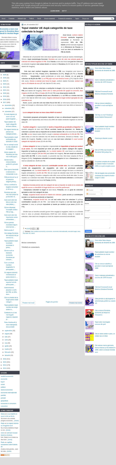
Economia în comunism (65, 18)
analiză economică (39, 231)
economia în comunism (8, 403)
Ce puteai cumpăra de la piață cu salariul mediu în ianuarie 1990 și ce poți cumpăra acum (105, 164)
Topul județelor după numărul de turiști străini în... (11, 307)
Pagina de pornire (52, 302)
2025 (5, 78)
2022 (5, 87)
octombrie (8, 111)
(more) (16, 421)
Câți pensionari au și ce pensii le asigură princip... (11, 179)
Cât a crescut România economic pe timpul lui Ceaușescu (102, 312)
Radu (2, 423)
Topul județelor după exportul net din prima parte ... (11, 282)
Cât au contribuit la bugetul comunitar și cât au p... (11, 187)
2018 (5, 99)
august (7, 334)
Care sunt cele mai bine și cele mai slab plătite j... (10, 202)
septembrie (8, 330)
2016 (5, 359)
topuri (33, 233)
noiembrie (8, 108)
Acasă (3, 18)
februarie (8, 352)
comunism (4, 406)
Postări (90, 190)
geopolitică (4, 401)
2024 (5, 81)
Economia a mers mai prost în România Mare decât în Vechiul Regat (9, 31)
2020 (5, 93)
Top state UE (27, 233)
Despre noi (85, 18)
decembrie (8, 105)
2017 (5, 102)
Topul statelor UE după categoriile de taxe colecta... (10, 124)
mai (6, 343)
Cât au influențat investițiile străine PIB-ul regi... (10, 210)
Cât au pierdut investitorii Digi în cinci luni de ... (10, 225)
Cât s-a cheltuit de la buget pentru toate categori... (11, 300)
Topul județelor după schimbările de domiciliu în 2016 (11, 139)
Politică (31, 18)
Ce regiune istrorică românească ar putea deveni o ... (11, 275)
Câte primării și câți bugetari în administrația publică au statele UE (105, 301)
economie (49, 231)
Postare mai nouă (28, 303)
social (3, 384)
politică (3, 387)
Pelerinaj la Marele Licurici (103, 138)
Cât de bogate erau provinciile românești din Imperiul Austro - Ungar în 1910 (105, 175)
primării (3, 398)
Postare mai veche (75, 303)
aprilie (7, 346)
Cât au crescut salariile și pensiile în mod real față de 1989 (104, 105)
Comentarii (91, 194)
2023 (5, 84)
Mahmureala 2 (9, 230)
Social (39, 18)
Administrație (22, 18)
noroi (2, 433)
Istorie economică (49, 18)
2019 (5, 96)
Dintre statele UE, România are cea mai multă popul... (11, 154)
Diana (3, 414)
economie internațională (60, 231)
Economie (11, 18)
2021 (5, 90)
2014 (5, 365)
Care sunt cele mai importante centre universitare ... (11, 217)
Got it (64, 11)
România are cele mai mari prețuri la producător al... (11, 194)
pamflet (3, 395)
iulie (6, 337)
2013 (5, 368)
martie (7, 349)
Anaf (32, 231)
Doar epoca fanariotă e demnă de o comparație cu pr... (11, 172)
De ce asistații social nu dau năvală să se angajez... (11, 147)
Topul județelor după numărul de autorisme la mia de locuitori (104, 129)
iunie (6, 340)
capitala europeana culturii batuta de (9, 444)
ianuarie (7, 355)
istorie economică (6, 390)
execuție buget (72, 231)
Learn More (55, 11)
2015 (5, 362)
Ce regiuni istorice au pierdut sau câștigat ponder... (11, 132)
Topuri (77, 18)
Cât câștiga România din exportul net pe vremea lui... (11, 235)
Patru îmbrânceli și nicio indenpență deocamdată (10, 324)
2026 (5, 75)
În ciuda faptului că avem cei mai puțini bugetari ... (10, 116)
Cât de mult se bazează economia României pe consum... (9, 255)
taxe (78, 231)
